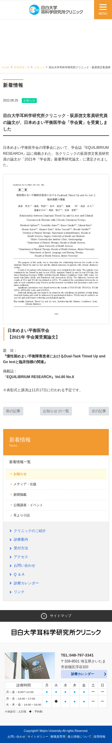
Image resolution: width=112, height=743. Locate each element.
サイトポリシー (37, 736)
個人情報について (79, 736)
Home (6, 67)
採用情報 (99, 736)
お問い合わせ (24, 565)
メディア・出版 (24, 484)
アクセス (21, 557)
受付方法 (21, 548)
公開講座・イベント (28, 505)
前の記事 (13, 411)
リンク (19, 592)
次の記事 (99, 411)
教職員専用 (57, 736)
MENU (103, 13)
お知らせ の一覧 (56, 411)
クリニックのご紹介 (30, 531)
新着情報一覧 (22, 67)
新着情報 (56, 442)
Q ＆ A (19, 574)
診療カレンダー (26, 583)
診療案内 (21, 539)
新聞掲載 (20, 494)
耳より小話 (21, 515)
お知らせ (39, 67)
